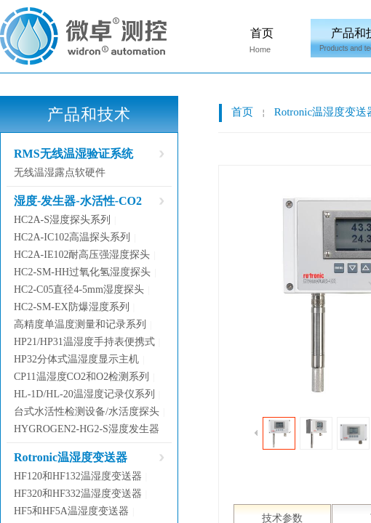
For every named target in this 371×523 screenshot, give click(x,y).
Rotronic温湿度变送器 (70, 457)
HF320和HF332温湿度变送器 (78, 493)
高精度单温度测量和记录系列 (80, 324)
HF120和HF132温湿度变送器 (78, 476)
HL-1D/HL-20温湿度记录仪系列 (84, 394)
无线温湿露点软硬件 (59, 172)
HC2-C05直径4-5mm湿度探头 (79, 289)
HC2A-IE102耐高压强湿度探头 (82, 254)
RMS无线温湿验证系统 (73, 153)
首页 (262, 33)
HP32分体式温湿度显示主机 (76, 359)
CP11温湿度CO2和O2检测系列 (81, 376)
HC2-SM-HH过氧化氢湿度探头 (82, 272)
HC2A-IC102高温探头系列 (72, 237)
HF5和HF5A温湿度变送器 (71, 511)
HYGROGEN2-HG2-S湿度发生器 (86, 428)
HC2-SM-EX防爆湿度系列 (71, 306)
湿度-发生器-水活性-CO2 (78, 201)
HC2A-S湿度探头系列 (62, 219)
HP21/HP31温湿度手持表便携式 (84, 341)
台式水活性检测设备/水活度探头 (86, 411)
